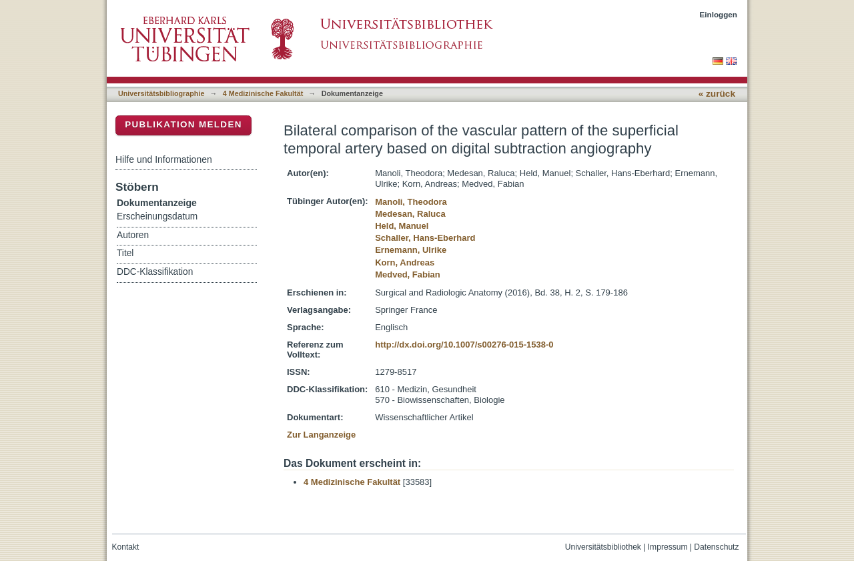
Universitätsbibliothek (603, 547)
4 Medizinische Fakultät (263, 93)
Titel (125, 253)
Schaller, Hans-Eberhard (425, 238)
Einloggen (719, 14)
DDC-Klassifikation (155, 272)
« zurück (717, 94)
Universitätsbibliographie (161, 93)
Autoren (133, 235)
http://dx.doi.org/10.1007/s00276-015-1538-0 (464, 345)
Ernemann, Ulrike (410, 250)
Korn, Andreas (404, 262)
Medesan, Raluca (410, 214)
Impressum (668, 547)
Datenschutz (716, 547)
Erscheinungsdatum (157, 216)
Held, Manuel (401, 226)
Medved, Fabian (407, 274)
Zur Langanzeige (321, 435)
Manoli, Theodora (411, 202)
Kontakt (125, 547)
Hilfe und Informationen (163, 159)
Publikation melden (183, 124)
